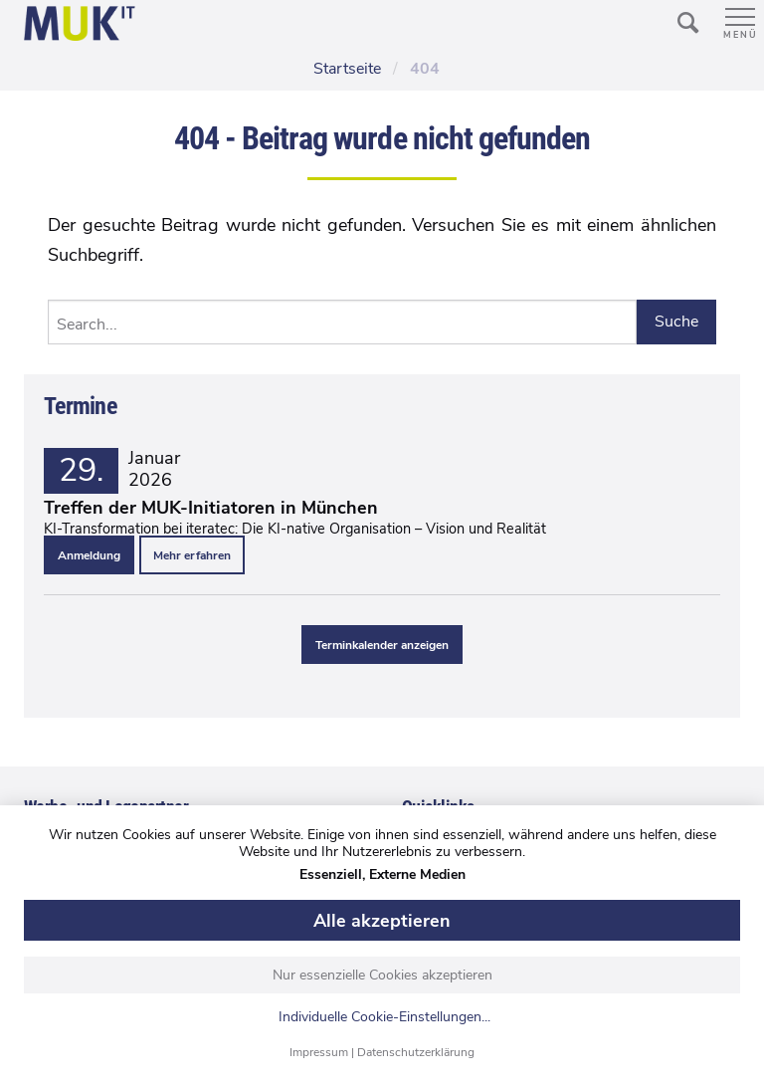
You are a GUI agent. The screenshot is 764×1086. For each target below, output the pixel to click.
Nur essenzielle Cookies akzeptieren (382, 975)
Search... (87, 324)
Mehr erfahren (192, 554)
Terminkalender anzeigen (382, 644)
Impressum (318, 1052)
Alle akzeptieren (382, 921)
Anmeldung (89, 554)
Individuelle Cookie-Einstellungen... (384, 1017)
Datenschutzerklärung (416, 1052)
